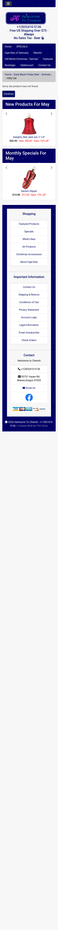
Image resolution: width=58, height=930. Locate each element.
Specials (29, 231)
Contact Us (44, 65)
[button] (9, 127)
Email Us (29, 387)
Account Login (29, 317)
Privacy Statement (29, 309)
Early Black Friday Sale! (26, 74)
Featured (48, 59)
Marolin (37, 52)
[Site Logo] (29, 18)
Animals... (47, 74)
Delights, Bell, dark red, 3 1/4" (29, 137)
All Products (29, 246)
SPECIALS (22, 46)
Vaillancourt (26, 65)
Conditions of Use (29, 302)
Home (8, 46)
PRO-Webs (42, 425)
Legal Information (29, 325)
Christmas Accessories (29, 254)
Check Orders (29, 340)
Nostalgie (10, 65)
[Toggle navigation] (8, 3)
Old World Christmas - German (21, 59)
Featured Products (29, 223)
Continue (9, 93)
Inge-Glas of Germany (16, 52)
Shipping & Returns (29, 294)
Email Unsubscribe (29, 332)
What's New (29, 239)
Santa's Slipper (29, 191)
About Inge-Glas (29, 261)
